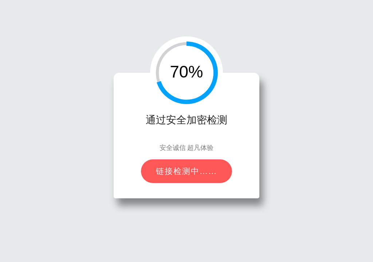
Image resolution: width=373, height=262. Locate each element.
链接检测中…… (186, 171)
